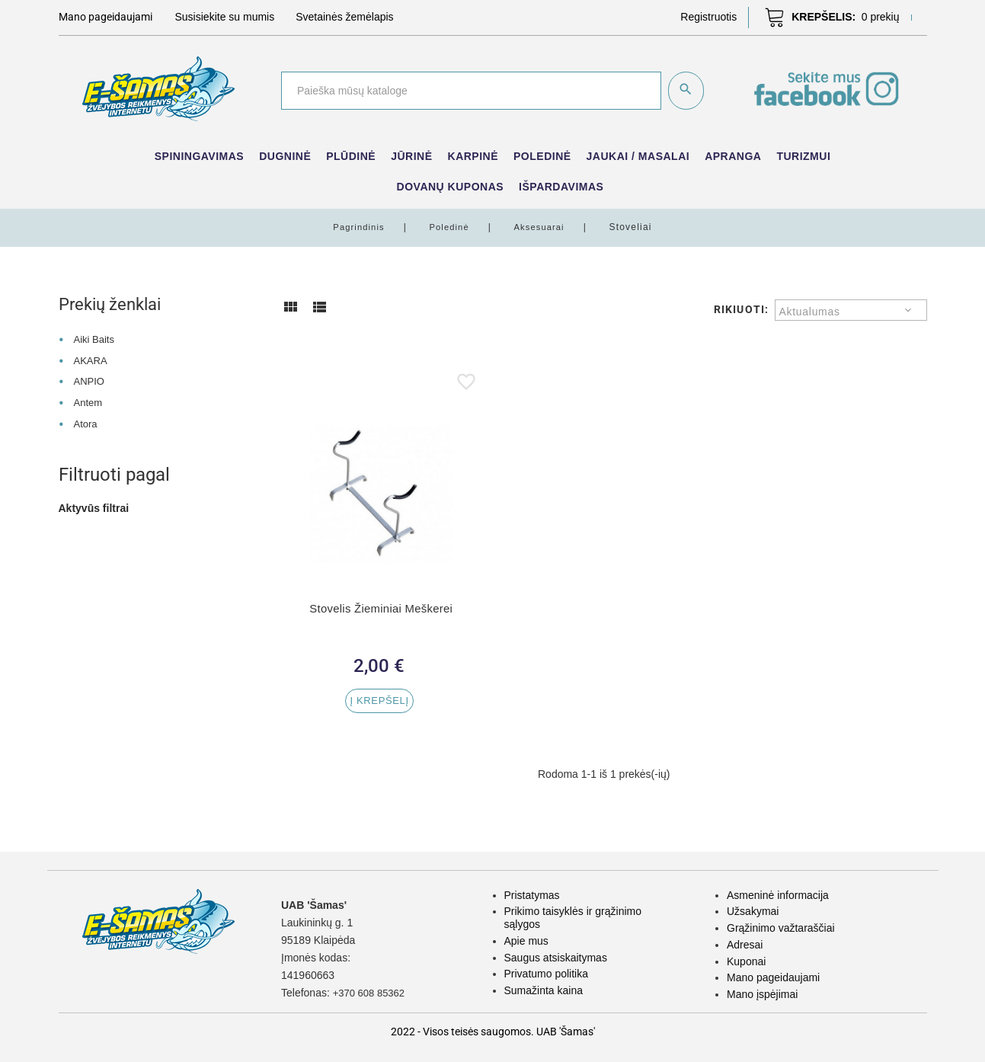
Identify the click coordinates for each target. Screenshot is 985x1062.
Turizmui (803, 156)
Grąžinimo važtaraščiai (781, 928)
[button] (708, 17)
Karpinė (473, 156)
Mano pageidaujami (773, 977)
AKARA (91, 360)
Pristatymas (532, 895)
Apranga (733, 156)
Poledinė (542, 156)
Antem (88, 402)
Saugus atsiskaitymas (555, 958)
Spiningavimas (199, 156)
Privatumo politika (546, 974)
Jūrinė (411, 156)
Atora (85, 423)
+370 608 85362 (372, 993)
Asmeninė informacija (778, 895)
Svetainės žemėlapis (344, 17)
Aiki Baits (95, 339)
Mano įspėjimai (762, 994)
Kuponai (746, 961)
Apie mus (526, 941)
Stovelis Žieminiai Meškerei (381, 608)
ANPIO (90, 381)
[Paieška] (469, 91)
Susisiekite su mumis (225, 17)
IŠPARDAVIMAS (561, 187)
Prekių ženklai (115, 304)
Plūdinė (351, 156)
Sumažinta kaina (544, 990)
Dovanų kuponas (450, 187)
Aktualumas (809, 311)
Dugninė (285, 156)
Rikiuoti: (741, 309)
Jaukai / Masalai (638, 156)
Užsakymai (753, 911)
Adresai (745, 945)
